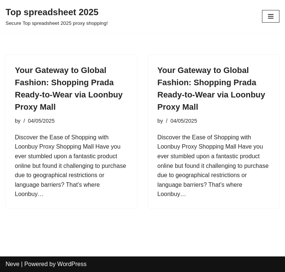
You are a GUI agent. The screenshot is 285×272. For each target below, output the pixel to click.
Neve (12, 264)
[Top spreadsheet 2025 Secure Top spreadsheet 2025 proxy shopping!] (57, 16)
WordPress (71, 264)
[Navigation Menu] (270, 16)
